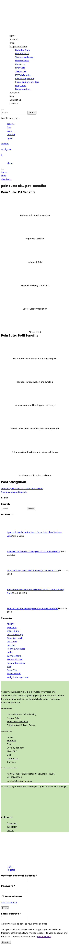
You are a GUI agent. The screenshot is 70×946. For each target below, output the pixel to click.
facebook (12, 823)
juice (9, 131)
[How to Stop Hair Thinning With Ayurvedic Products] (12, 605)
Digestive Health (15, 638)
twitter (10, 830)
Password (8, 886)
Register (11, 869)
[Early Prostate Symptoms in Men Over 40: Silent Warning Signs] (12, 586)
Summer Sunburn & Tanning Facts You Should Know (33, 551)
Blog (9, 754)
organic (11, 123)
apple (10, 138)
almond (11, 134)
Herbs (10, 652)
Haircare (11, 645)
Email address (11, 913)
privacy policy (44, 936)
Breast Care (13, 631)
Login (9, 866)
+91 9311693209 (14, 777)
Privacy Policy (14, 718)
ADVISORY (12, 751)
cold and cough (15, 634)
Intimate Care (14, 655)
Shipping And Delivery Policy (21, 725)
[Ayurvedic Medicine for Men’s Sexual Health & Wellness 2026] (12, 528)
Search (5, 504)
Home (10, 737)
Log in (5, 908)
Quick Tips (12, 670)
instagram (12, 826)
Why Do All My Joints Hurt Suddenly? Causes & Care (33, 570)
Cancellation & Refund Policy (21, 714)
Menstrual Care (14, 659)
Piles (9, 666)
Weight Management (18, 677)
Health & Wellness (16, 648)
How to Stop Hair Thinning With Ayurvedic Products (32, 608)
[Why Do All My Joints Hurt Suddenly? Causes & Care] (12, 567)
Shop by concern (15, 747)
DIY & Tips (12, 641)
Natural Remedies (16, 663)
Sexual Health (14, 673)
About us (11, 740)
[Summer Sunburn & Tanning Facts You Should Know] (12, 547)
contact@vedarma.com (19, 781)
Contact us (12, 758)
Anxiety (10, 623)
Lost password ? (9, 902)
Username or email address (19, 875)
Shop (9, 744)
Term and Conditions (17, 721)
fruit (9, 127)
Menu (10, 163)
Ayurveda (11, 627)
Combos (11, 762)
